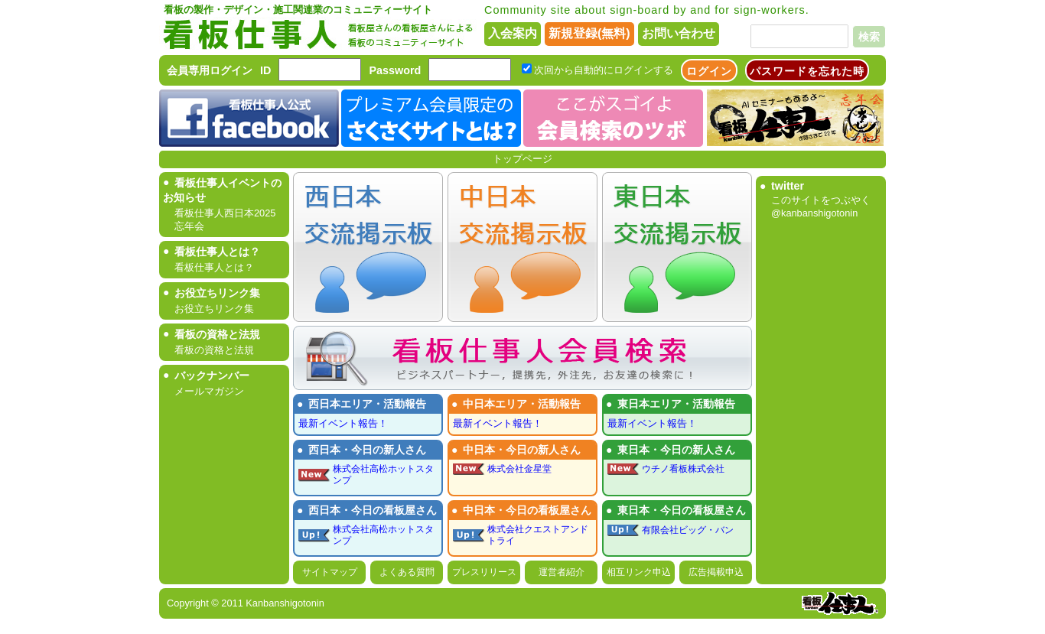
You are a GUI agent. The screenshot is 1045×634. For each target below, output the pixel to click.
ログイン (709, 71)
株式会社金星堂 (519, 468)
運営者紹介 (561, 572)
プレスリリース (484, 572)
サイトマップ (329, 572)
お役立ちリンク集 (214, 308)
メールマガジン (209, 391)
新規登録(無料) (589, 33)
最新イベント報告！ (343, 423)
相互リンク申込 (639, 572)
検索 (869, 37)
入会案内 (512, 33)
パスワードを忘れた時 (807, 71)
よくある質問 (407, 572)
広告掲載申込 (716, 572)
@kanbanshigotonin (814, 213)
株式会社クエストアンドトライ (537, 535)
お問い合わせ (678, 33)
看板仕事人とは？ (214, 267)
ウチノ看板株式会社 (683, 468)
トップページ (522, 158)
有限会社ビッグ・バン (688, 530)
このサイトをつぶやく (821, 200)
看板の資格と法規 (214, 350)
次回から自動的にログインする (603, 70)
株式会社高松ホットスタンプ (383, 474)
